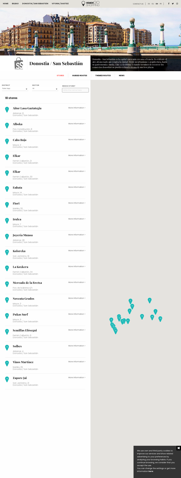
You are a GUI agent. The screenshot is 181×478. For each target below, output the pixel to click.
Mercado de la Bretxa (27, 283)
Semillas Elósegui (25, 330)
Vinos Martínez (23, 362)
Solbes (17, 346)
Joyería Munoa (23, 235)
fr (161, 4)
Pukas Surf (20, 314)
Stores (60, 75)
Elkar (16, 156)
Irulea (17, 219)
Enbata (17, 187)
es (149, 4)
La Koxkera (20, 267)
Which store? (68, 86)
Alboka (17, 124)
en (157, 4)
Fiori (16, 203)
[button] (155, 312)
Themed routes (103, 75)
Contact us (138, 4)
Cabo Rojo (19, 140)
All (33, 88)
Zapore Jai (20, 378)
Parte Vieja (6, 88)
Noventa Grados (23, 298)
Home (5, 3)
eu (153, 4)
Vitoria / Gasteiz (60, 3)
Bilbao (15, 3)
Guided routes (79, 75)
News (121, 75)
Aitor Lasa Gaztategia (27, 108)
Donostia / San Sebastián (35, 3)
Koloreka (19, 251)
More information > (76, 107)
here (151, 471)
